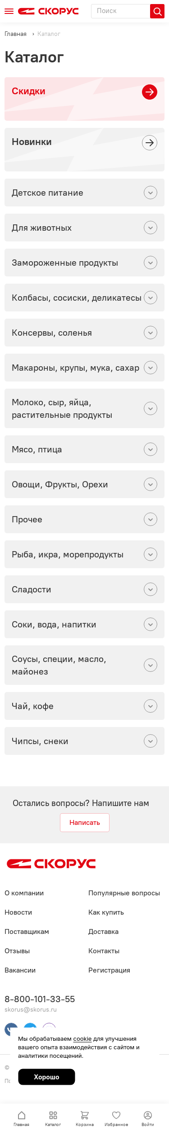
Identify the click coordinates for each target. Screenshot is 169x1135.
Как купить (106, 912)
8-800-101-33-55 (40, 999)
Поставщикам (27, 931)
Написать (84, 822)
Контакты (103, 951)
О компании (24, 893)
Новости (18, 912)
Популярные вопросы (124, 893)
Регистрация (109, 970)
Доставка (103, 931)
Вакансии (20, 970)
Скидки (29, 91)
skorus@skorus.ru (31, 1009)
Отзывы (17, 951)
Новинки (32, 142)
